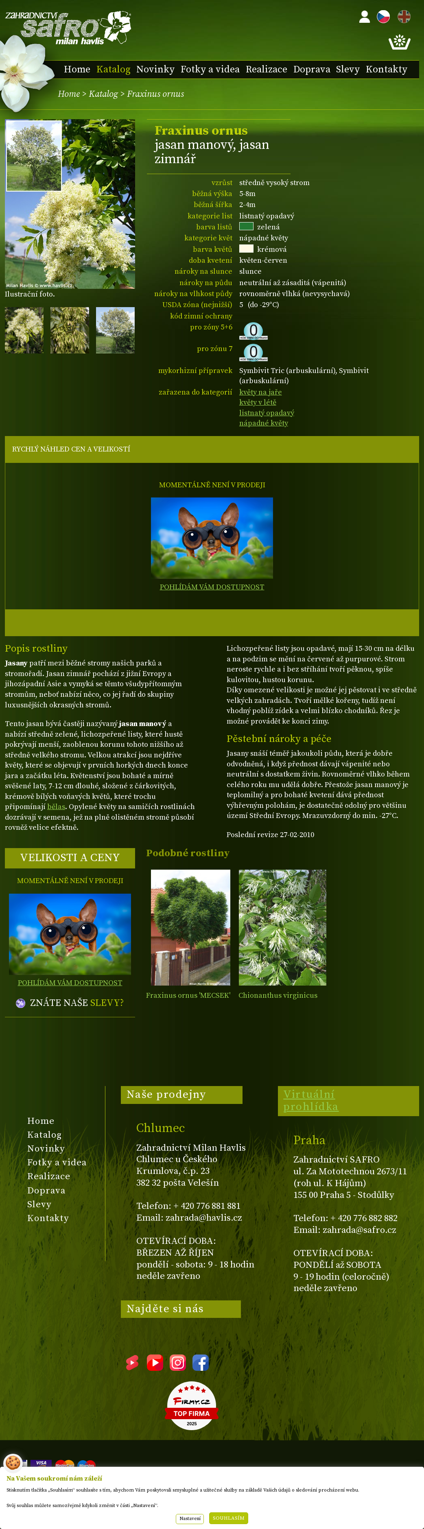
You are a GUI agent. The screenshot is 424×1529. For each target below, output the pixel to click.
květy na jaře (260, 392)
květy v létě (257, 402)
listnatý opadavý (266, 413)
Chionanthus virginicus (277, 995)
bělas (56, 806)
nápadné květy (263, 423)
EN (402, 15)
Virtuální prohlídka (311, 1101)
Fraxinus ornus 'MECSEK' (188, 995)
